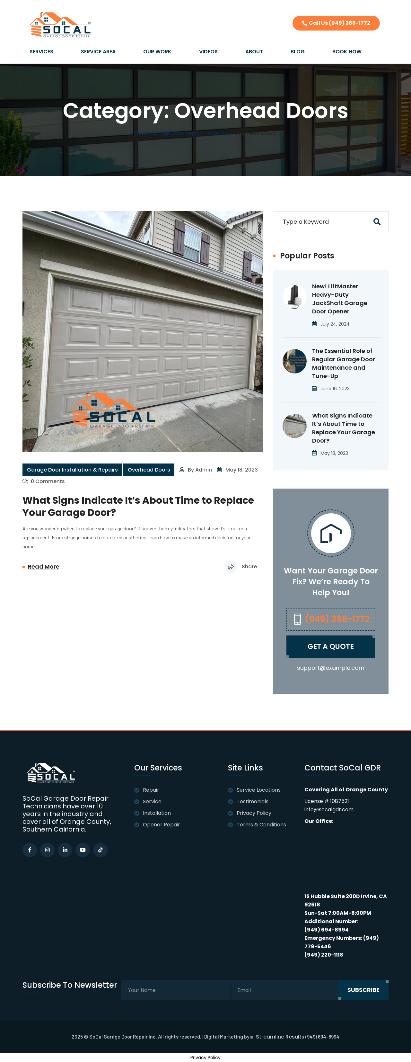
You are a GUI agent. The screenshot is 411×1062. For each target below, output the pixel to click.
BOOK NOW (347, 51)
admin (203, 469)
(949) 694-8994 (326, 929)
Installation (157, 813)
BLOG (298, 51)
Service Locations (259, 790)
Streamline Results (280, 1037)
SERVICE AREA (98, 51)
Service (152, 801)
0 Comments (48, 481)
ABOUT (254, 51)
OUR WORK (157, 51)
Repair (151, 790)
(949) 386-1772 (329, 619)
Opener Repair (161, 824)
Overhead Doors (149, 469)
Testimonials (252, 801)
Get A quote (330, 646)
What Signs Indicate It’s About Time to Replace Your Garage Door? (138, 506)
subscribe (363, 990)
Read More (43, 567)
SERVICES (41, 51)
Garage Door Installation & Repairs (72, 469)
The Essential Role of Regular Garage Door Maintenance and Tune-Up (343, 363)
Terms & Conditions (261, 824)
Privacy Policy (254, 813)
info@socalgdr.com (329, 809)
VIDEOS (208, 51)
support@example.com (330, 668)
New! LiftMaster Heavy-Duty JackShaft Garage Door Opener (339, 298)
